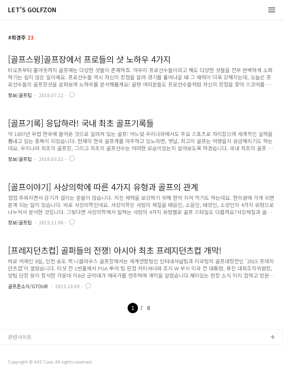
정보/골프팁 (20, 95)
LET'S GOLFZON (32, 10)
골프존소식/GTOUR (28, 286)
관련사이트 (20, 337)
